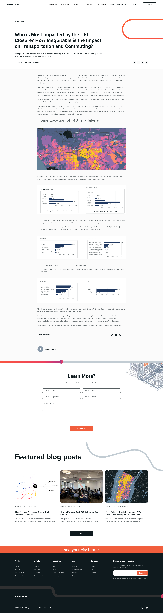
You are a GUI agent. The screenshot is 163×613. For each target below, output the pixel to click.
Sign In (149, 4)
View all (81, 533)
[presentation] (59, 417)
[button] (53, 4)
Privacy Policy (136, 578)
